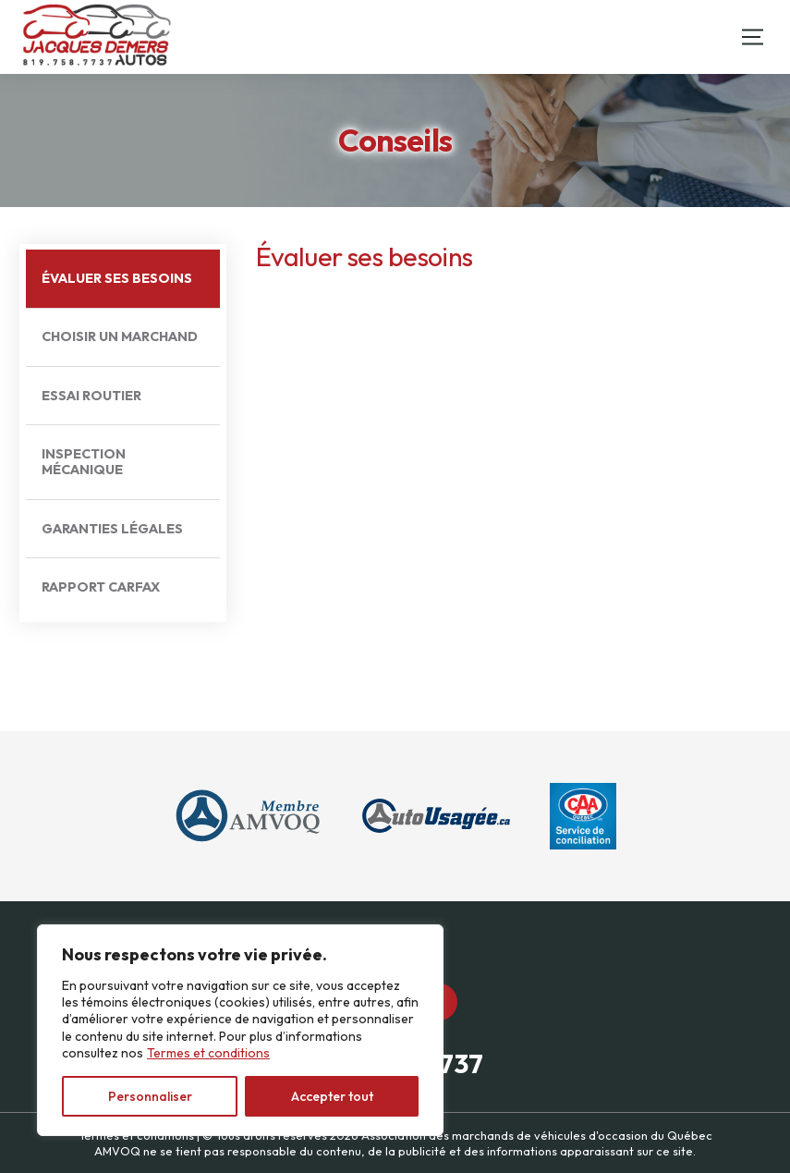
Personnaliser (150, 1096)
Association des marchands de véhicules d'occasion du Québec (536, 1135)
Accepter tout (332, 1096)
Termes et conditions (208, 1053)
